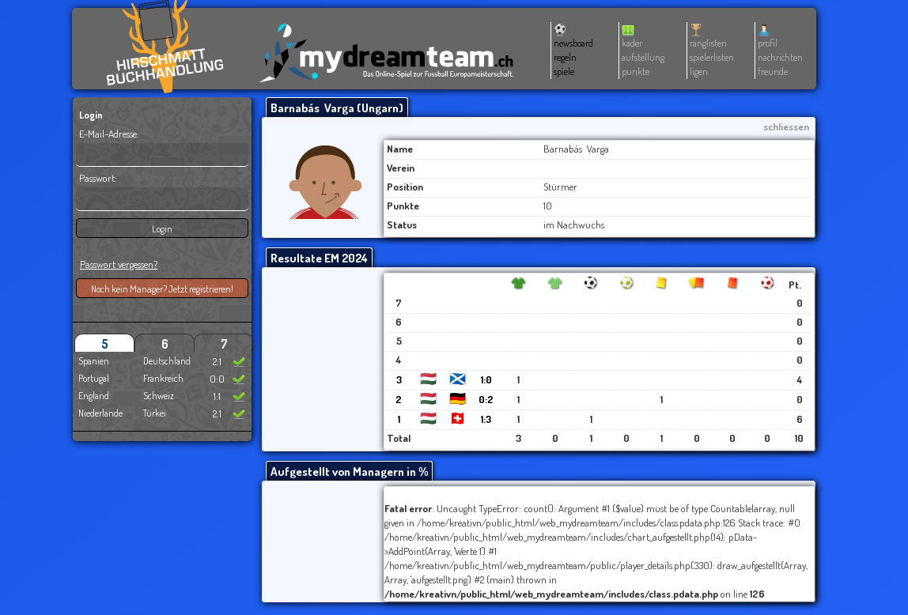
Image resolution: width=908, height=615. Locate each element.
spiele (564, 71)
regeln (565, 57)
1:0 (486, 379)
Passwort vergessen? (118, 264)
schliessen (786, 126)
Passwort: (98, 178)
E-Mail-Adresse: (109, 133)
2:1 (217, 361)
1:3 (486, 419)
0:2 (486, 399)
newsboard (573, 43)
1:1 (217, 396)
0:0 (217, 378)
